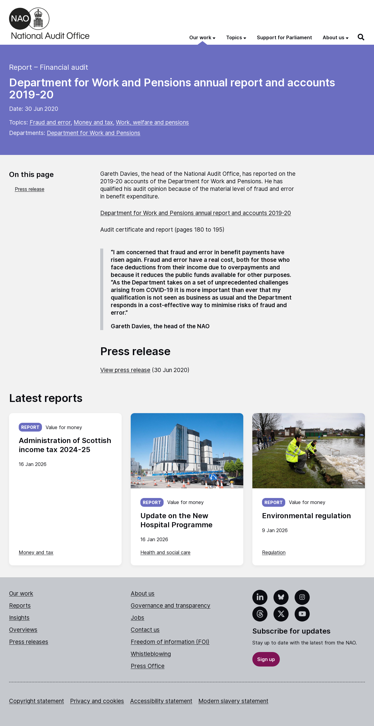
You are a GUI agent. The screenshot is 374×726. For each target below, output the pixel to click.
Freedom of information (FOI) (170, 641)
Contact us (145, 629)
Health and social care (165, 552)
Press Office (148, 666)
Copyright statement (36, 701)
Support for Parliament (284, 37)
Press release (29, 189)
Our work (21, 593)
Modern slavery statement (233, 701)
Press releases (28, 641)
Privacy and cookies (97, 701)
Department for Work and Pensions (93, 133)
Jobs (137, 617)
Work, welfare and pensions (152, 122)
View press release (125, 370)
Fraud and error (50, 122)
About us (143, 593)
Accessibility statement (161, 701)
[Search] (361, 37)
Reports (20, 605)
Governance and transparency (170, 605)
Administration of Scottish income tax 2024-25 (65, 445)
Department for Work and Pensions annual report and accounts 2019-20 (195, 213)
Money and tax (93, 122)
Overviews (23, 629)
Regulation (274, 552)
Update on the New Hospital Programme (176, 520)
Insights (19, 617)
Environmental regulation (306, 515)
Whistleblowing (151, 654)
